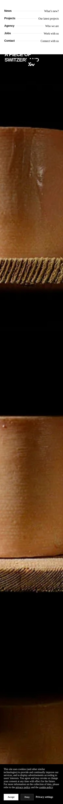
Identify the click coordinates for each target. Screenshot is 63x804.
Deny (27, 797)
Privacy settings (44, 797)
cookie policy (46, 787)
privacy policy (23, 787)
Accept (11, 797)
